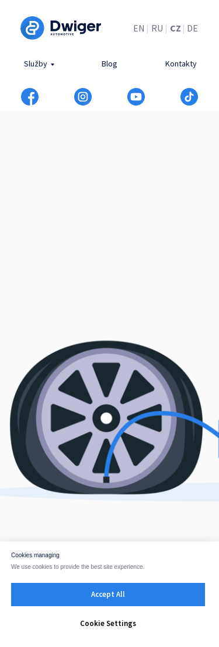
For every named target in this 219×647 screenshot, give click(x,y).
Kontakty (181, 63)
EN (139, 28)
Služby (35, 63)
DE (192, 28)
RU (157, 28)
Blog (109, 63)
